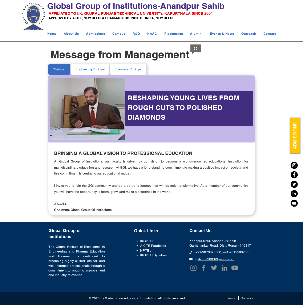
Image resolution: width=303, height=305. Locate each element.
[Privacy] (230, 298)
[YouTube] (294, 203)
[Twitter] (294, 184)
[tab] (59, 69)
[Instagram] (294, 165)
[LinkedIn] (294, 193)
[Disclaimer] (247, 298)
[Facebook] (294, 174)
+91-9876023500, (209, 252)
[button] (71, 34)
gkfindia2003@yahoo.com (214, 259)
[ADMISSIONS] (295, 135)
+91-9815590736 (236, 252)
